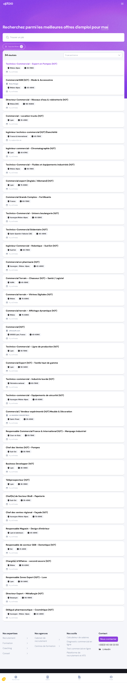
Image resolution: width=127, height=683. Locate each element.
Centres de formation (45, 646)
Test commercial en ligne (79, 648)
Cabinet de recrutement (41, 639)
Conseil (6, 653)
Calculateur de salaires (78, 637)
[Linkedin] (111, 649)
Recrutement (9, 638)
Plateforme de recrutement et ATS (76, 654)
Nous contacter (108, 639)
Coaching (7, 648)
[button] (5, 678)
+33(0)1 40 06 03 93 (108, 644)
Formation (8, 643)
